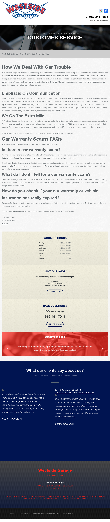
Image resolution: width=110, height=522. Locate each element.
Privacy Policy (68, 513)
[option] (55, 344)
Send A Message (55, 324)
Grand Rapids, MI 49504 (70, 34)
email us (70, 133)
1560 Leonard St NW (50, 34)
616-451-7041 (98, 17)
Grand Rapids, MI (86, 392)
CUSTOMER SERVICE (40, 54)
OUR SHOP (24, 54)
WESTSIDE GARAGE (10, 54)
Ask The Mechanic (9, 220)
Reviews (5, 223)
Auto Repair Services (55, 476)
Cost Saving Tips (8, 217)
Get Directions (55, 292)
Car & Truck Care (63, 392)
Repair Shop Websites (32, 513)
